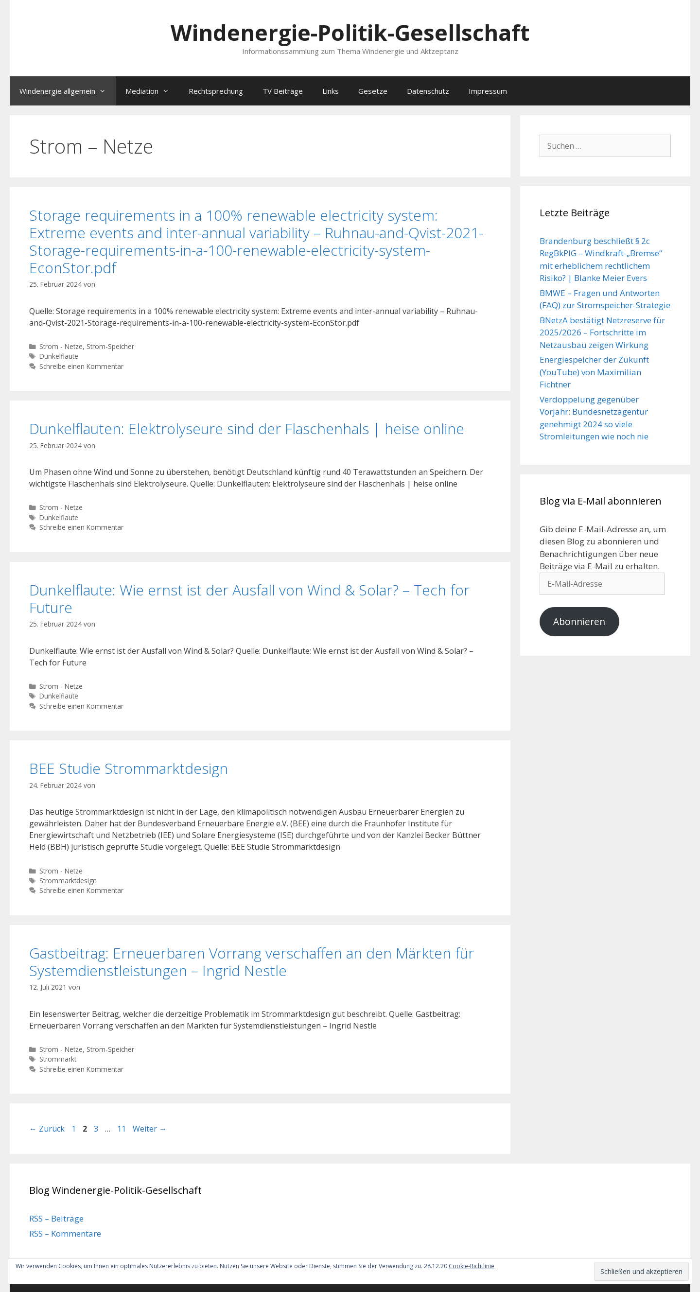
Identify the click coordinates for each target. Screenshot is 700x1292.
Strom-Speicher (110, 346)
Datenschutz (428, 91)
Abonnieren (579, 621)
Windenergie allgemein (67, 90)
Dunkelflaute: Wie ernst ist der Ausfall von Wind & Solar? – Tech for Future (249, 598)
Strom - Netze (61, 346)
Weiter (150, 1128)
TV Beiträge (282, 91)
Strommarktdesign (68, 880)
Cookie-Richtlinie (471, 1266)
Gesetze (372, 91)
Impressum (488, 91)
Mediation (152, 90)
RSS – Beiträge (56, 1218)
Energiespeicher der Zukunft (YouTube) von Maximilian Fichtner (594, 372)
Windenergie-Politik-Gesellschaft (350, 32)
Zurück (47, 1128)
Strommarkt (57, 1059)
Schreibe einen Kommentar (81, 366)
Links (330, 91)
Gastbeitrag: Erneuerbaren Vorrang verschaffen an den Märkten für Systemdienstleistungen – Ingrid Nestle (251, 961)
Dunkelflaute (58, 356)
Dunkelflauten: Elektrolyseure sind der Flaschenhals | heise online (246, 428)
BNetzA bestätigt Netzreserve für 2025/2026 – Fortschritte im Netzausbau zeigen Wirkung (602, 332)
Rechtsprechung (216, 91)
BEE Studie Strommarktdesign (128, 768)
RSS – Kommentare (65, 1233)
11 (122, 1128)
